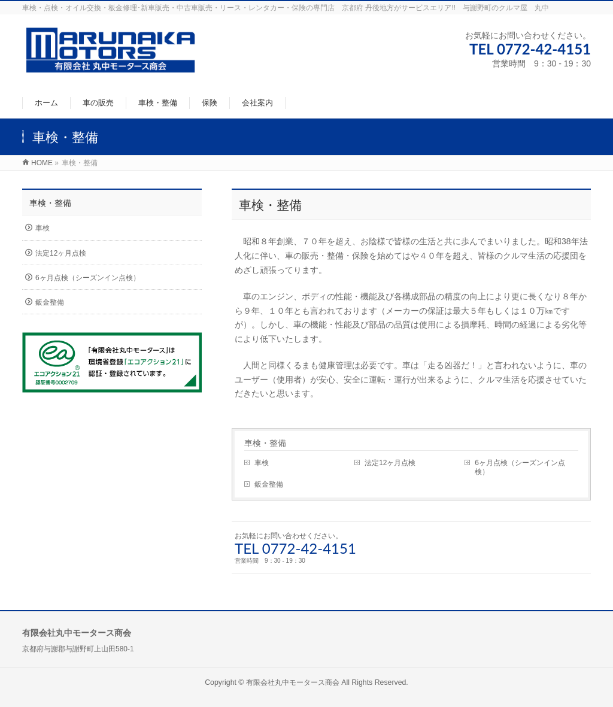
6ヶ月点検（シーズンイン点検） (520, 467)
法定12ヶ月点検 (390, 463)
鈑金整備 (268, 484)
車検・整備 (265, 443)
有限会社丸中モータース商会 (292, 682)
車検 (261, 463)
